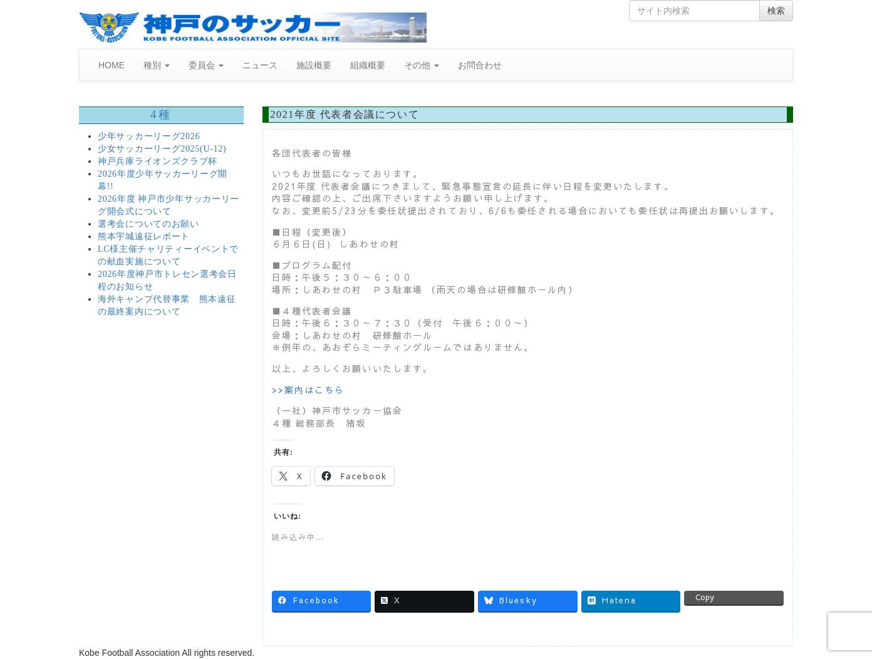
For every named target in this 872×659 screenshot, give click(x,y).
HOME (111, 65)
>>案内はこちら (308, 389)
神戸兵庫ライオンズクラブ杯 (157, 161)
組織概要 (367, 65)
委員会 (206, 65)
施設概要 (313, 65)
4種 (161, 114)
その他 (421, 65)
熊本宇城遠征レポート (144, 236)
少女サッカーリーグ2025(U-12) (162, 148)
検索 (776, 11)
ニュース (260, 65)
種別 (156, 65)
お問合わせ (480, 65)
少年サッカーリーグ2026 (149, 136)
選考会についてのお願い (148, 224)
